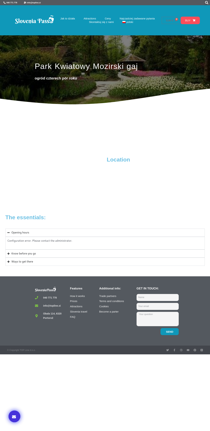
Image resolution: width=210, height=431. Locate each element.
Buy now (164, 395)
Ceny (108, 18)
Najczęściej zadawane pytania (137, 18)
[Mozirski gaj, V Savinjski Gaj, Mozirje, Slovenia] (55, 182)
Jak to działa (67, 18)
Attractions (90, 18)
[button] (206, 2)
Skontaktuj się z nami (101, 21)
